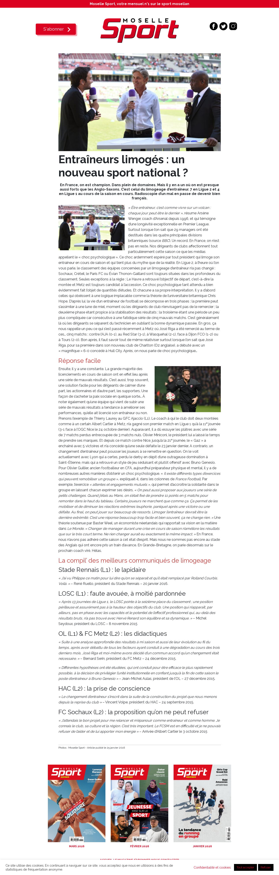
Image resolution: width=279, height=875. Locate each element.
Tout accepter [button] (245, 867)
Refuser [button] (266, 867)
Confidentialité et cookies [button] (212, 867)
